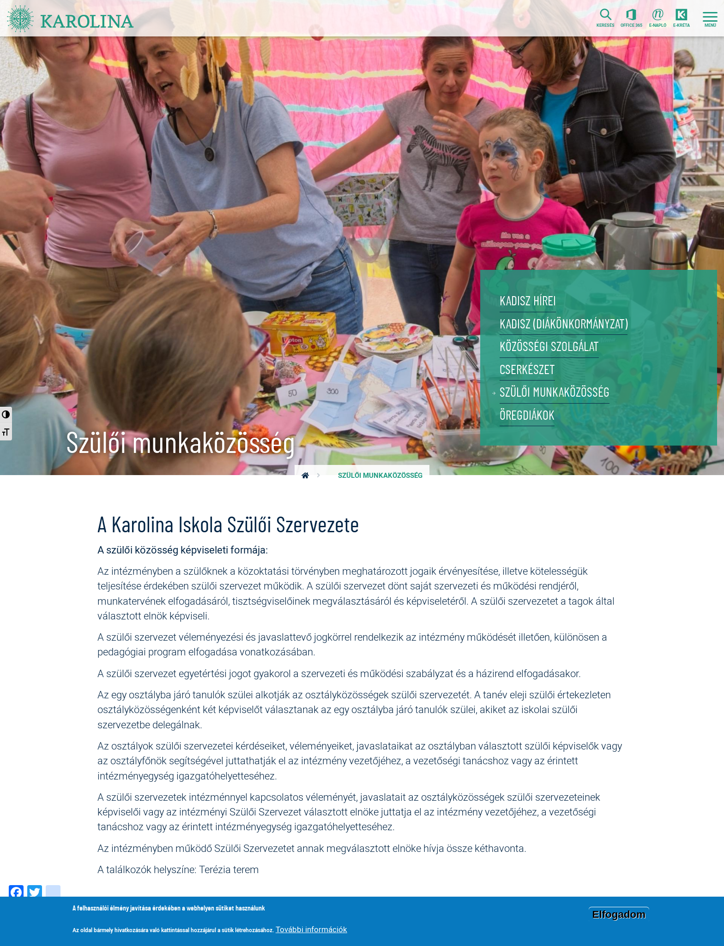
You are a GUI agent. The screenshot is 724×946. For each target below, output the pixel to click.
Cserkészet (531, 362)
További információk (311, 929)
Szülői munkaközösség (562, 388)
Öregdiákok (531, 414)
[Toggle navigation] (710, 20)
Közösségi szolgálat (556, 336)
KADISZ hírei (532, 284)
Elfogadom (619, 914)
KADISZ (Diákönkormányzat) (573, 310)
